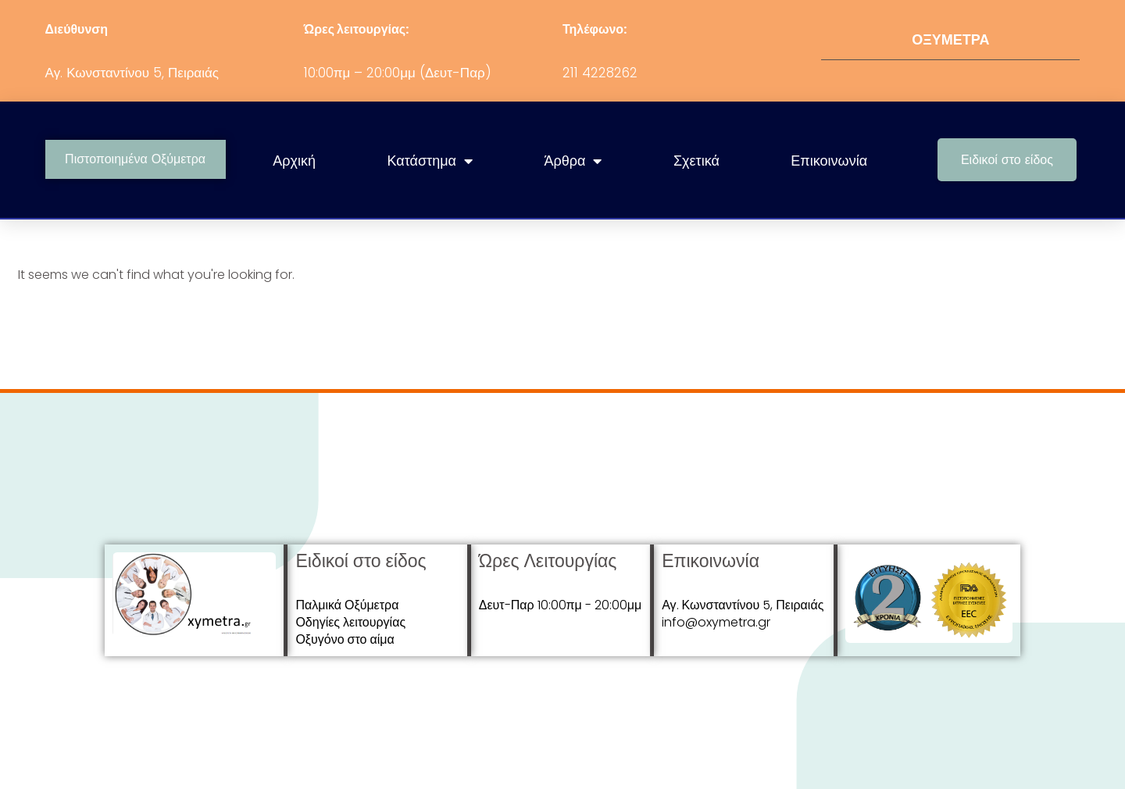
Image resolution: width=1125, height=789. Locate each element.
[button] (1007, 159)
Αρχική (294, 160)
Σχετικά (696, 160)
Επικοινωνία (829, 160)
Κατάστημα (430, 161)
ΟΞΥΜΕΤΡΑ (950, 39)
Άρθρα (573, 161)
